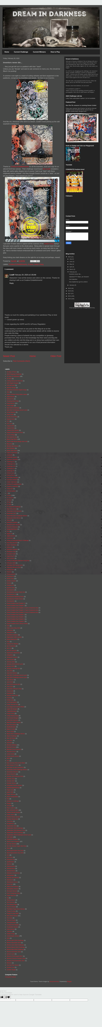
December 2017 (11, 513)
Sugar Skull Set (11, 895)
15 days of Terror (12, 372)
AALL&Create (11, 385)
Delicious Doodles (12, 522)
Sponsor (9, 864)
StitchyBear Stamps (12, 888)
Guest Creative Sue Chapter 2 (15, 605)
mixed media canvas (13, 756)
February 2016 (11, 563)
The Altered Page (12, 904)
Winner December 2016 (14, 942)
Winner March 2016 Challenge (16, 947)
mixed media (10, 754)
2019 (69, 288)
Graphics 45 (10, 585)
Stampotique (10, 875)
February (72, 272)
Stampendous (11, 868)
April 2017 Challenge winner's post (17, 410)
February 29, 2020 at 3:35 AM (25, 275)
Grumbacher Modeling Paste (15, 596)
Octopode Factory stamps (14, 785)
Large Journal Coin (12, 704)
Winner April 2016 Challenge (15, 940)
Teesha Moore (11, 900)
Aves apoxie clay (12, 437)
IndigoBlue (10, 655)
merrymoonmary (54, 981)
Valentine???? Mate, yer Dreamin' (79, 277)
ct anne (30, 264)
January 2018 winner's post (15, 664)
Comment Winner (12, 479)
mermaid (9, 742)
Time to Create (11, 920)
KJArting (9, 697)
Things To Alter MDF (13, 913)
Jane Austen (10, 659)
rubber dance (11, 814)
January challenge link (13, 668)
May (70, 264)
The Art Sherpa (11, 906)
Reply (11, 283)
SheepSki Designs (12, 839)
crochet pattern (11, 491)
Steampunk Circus (12, 882)
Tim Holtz (9, 918)
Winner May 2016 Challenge (15, 949)
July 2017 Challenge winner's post (17, 675)
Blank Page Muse (12, 439)
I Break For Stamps (12, 644)
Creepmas (10, 488)
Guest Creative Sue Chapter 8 (15, 619)
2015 (69, 298)
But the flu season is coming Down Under (81, 105)
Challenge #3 (11, 468)
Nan (8, 760)
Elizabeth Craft (11, 551)
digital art (9, 533)
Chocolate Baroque (12, 477)
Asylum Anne (10, 419)
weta (8, 938)
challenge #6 (10, 470)
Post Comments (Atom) (21, 361)
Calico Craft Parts (12, 452)
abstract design (11, 387)
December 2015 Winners (14, 511)
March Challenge (12, 736)
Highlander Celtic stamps (14, 637)
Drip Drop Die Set (12, 542)
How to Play (55, 52)
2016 (69, 296)
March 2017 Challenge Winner (16, 733)
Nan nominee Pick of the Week (16, 763)
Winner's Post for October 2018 (16, 958)
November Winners (12, 772)
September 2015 (12, 826)
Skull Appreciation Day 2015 (15, 850)
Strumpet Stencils (12, 891)
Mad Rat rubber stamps (14, 722)
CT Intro (9, 500)
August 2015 (10, 426)
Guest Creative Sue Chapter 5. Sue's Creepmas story (22, 612)
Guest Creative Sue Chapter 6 (15, 614)
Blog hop (9, 444)
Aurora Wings (11, 434)
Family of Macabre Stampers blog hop (18, 560)
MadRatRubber (11, 727)
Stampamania (11, 866)
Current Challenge (21, 52)
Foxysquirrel (10, 576)
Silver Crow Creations (13, 841)
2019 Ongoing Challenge (14, 374)
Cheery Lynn (10, 473)
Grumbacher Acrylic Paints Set (16, 592)
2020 (69, 257)
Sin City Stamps (11, 844)
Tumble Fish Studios (13, 924)
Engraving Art (11, 556)
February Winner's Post (14, 567)
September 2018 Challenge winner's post (19, 835)
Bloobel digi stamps (12, 446)
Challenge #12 (11, 464)
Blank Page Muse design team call (17, 441)
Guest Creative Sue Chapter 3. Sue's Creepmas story (22, 608)
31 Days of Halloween (13, 376)
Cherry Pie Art (11, 475)
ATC (8, 421)
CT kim (9, 502)
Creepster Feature (10, 977)
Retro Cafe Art (11, 808)
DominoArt (10, 538)
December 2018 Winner (14, 518)
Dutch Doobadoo (12, 545)
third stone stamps (12, 915)
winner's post (10, 954)
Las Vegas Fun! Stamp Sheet (15, 706)
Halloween (10, 630)
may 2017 (10, 740)
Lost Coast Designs (12, 718)
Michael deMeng (11, 745)
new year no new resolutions (15, 767)
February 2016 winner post (15, 565)
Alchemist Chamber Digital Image (16, 390)
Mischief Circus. (11, 751)
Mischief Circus (11, 747)
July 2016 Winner (12, 673)
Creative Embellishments (20, 166)
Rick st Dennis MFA (12, 810)
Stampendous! (11, 870)
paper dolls (10, 792)
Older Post (55, 356)
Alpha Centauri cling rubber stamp (17, 394)
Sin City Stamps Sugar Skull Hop (16, 846)
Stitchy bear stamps (12, 886)
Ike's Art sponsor (12, 650)
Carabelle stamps (12, 457)
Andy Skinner (11, 403)
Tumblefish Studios (12, 927)
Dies (8, 531)
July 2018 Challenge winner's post (17, 677)
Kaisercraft (10, 691)
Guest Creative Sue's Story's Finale (17, 623)
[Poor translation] (7, 997)
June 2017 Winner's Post (14, 688)
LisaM (11, 275)
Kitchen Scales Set (12, 695)
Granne (9, 583)
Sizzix (8, 848)
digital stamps (11, 536)
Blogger (69, 981)
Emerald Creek (11, 554)
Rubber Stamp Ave (12, 819)
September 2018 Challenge (15, 832)
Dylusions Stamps (12, 549)
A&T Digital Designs (12, 383)
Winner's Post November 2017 (16, 960)
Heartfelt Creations (12, 635)
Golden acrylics (11, 581)
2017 (69, 293)
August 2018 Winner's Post (15, 432)
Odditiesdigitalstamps (13, 787)
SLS (8, 855)
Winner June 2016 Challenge (15, 945)
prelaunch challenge (13, 801)
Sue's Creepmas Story (13, 893)
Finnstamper (10, 569)
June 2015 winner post (13, 684)
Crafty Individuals (12, 482)
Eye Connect (10, 558)
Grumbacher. (10, 601)
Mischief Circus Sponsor (14, 749)
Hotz (8, 641)
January (72, 285)
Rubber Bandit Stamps (13, 812)
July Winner (10, 679)
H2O (8, 626)
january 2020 (10, 666)
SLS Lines (10, 857)
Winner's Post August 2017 (15, 956)
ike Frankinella (11, 646)
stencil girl (10, 884)
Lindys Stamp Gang (12, 715)
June (71, 261)
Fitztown (9, 572)
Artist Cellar (10, 414)
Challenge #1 (11, 461)
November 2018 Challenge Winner (17, 769)
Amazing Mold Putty (13, 401)
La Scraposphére (12, 702)
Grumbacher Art (11, 594)
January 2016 (11, 662)
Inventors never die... (75, 274)
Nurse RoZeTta (11, 774)
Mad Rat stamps (11, 724)
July (70, 259)
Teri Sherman (11, 902)
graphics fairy (11, 587)
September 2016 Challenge (15, 828)
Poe (8, 799)
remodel (9, 805)
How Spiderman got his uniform (78, 282)
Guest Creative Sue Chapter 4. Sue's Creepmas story (22, 610)
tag (8, 898)
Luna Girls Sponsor (12, 720)
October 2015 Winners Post (15, 776)
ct (7, 493)
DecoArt (9, 520)
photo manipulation (12, 796)
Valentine (9, 931)
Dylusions (9, 547)
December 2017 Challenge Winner (17, 515)
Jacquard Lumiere (12, 657)
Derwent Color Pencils (13, 524)
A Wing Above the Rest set (14, 381)
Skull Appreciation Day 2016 (15, 853)
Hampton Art (10, 632)
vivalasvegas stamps (13, 936)
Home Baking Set (12, 639)
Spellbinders (10, 862)
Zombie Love (10, 967)
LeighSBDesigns (12, 711)
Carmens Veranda (12, 459)
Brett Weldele (11, 448)
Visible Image (11, 933)
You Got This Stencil (13, 965)
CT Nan (9, 504)
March (71, 269)
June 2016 (10, 686)
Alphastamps (10, 396)
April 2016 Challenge (13, 408)
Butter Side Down (12, 450)
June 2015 (10, 682)
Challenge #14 (11, 466)
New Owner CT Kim (12, 765)
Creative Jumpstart (12, 486)
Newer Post (9, 356)
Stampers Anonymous (13, 873)
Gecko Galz (10, 578)
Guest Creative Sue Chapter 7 (15, 617)
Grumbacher (10, 590)
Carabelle (9, 455)
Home (6, 52)
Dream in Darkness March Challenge (17, 540)
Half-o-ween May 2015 (13, 628)
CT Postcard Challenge (13, 506)
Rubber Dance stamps (13, 817)
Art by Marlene (11, 412)
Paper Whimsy (11, 794)
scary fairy (10, 821)
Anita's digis (10, 405)
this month (46, 169)
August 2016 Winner (13, 430)
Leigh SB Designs (12, 709)
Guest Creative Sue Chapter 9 (15, 621)
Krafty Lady (10, 700)
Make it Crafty (11, 729)
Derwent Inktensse (12, 527)
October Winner (11, 783)
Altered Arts (10, 399)
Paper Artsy (10, 790)
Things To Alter (11, 911)
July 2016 (9, 670)
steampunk (10, 880)
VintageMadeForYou (88, 308)
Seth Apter (10, 837)
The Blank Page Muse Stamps (16, 909)
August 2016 (10, 428)
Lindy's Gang (49, 244)
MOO (8, 758)
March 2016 (10, 731)
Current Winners (39, 52)
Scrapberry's (10, 823)
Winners (9, 963)
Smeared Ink (10, 859)
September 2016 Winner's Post (16, 830)
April (71, 267)
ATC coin (9, 423)
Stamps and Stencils (13, 877)
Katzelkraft (10, 693)
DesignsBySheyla (12, 529)
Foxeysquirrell (11, 574)
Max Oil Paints (11, 738)
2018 (69, 291)
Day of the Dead (11, 509)
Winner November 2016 (14, 951)
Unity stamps (10, 929)
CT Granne (10, 497)
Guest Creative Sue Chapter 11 (16, 603)
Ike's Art (9, 648)
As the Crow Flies (12, 416)
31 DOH (9, 378)
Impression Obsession (13, 652)
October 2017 (11, 781)
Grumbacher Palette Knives (15, 599)
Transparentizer (11, 922)
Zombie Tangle (11, 969)
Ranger (9, 803)
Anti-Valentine (73, 279)
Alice (8, 392)
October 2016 (11, 778)
